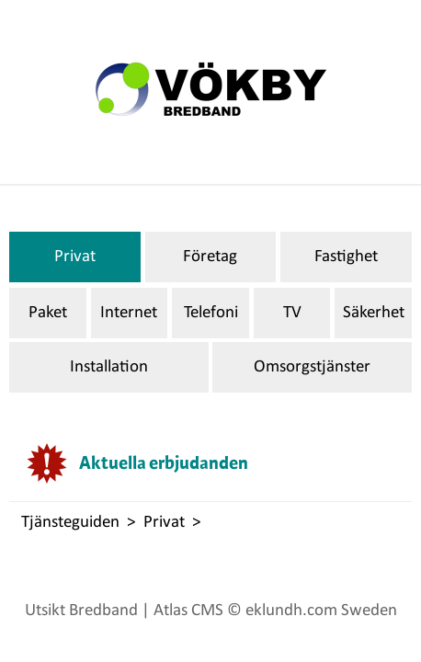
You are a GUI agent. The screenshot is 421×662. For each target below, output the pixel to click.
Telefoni (211, 313)
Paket (47, 313)
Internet (128, 313)
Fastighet (346, 257)
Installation (109, 367)
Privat (75, 257)
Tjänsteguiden (70, 522)
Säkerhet (373, 313)
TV (292, 313)
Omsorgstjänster (312, 367)
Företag (210, 257)
